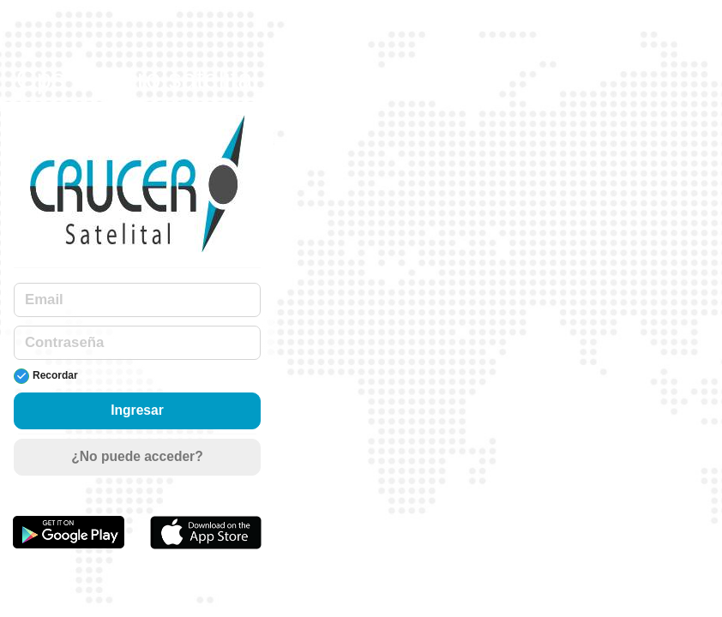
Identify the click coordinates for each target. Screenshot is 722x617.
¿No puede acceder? (136, 456)
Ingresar (137, 410)
